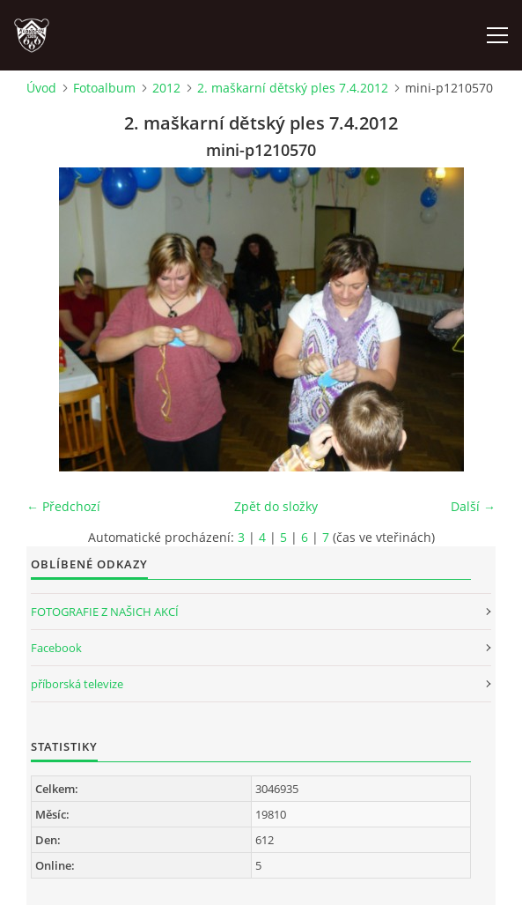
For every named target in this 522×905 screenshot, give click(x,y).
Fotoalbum (104, 87)
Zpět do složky (276, 506)
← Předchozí (63, 506)
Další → (473, 506)
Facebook (56, 648)
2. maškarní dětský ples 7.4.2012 (292, 87)
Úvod (41, 87)
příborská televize (77, 684)
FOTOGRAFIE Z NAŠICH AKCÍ (105, 611)
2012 (166, 87)
